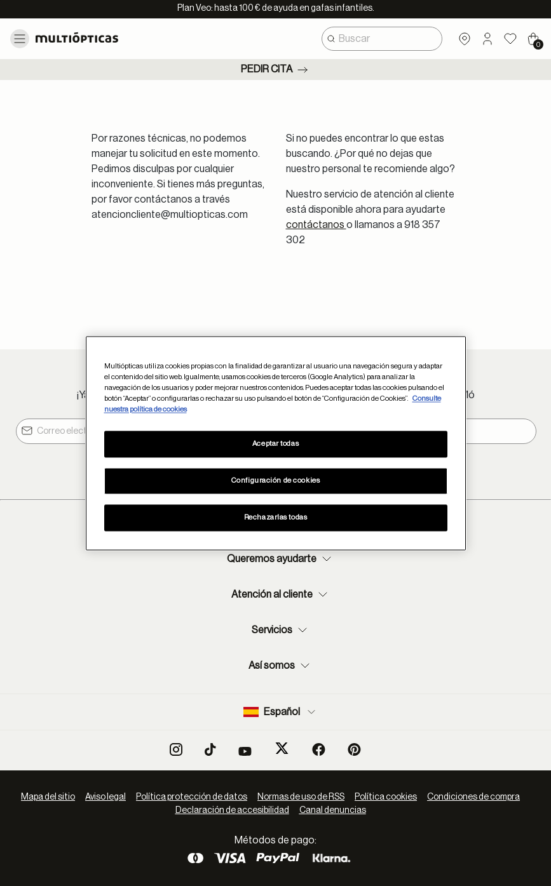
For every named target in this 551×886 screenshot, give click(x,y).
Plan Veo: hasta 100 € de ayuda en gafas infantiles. (275, 8)
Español (280, 712)
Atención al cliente (280, 594)
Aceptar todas (275, 443)
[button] (487, 38)
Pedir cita (275, 69)
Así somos (280, 665)
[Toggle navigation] (19, 38)
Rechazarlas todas (276, 517)
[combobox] (382, 39)
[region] (275, 443)
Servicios (281, 630)
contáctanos (316, 225)
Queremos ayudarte (280, 559)
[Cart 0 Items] (533, 38)
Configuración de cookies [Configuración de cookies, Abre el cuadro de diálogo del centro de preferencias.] (275, 480)
